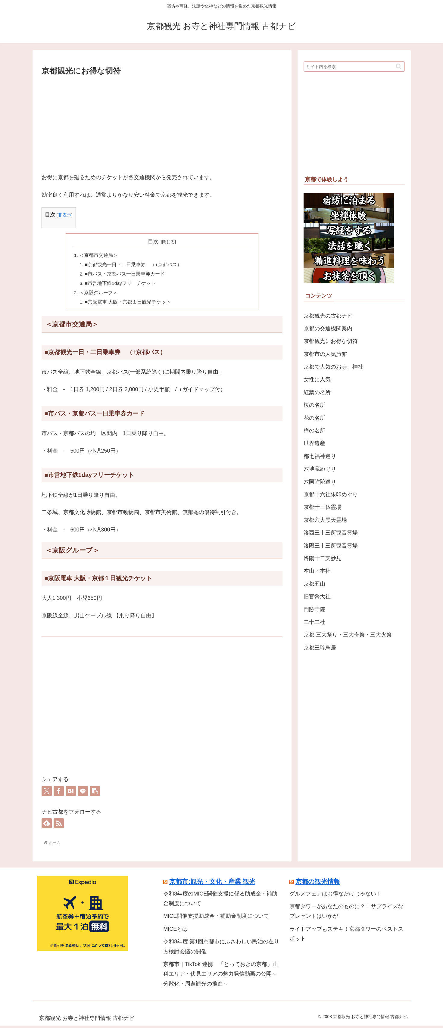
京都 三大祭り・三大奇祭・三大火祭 (348, 635)
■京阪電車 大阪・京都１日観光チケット (128, 304)
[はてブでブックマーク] (71, 793)
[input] (354, 66)
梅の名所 (314, 431)
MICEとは (175, 931)
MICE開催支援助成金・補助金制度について (216, 919)
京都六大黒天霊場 (325, 520)
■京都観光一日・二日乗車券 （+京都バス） (134, 265)
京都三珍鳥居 (320, 648)
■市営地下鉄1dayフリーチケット (121, 284)
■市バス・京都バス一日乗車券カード (125, 275)
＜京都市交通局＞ (99, 255)
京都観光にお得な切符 (331, 341)
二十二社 (314, 622)
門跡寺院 (314, 609)
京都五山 (314, 584)
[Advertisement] (162, 123)
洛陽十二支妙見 (323, 558)
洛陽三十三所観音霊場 (331, 546)
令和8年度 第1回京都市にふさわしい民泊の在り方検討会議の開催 (221, 949)
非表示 (64, 214)
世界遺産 (314, 443)
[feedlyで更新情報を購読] (47, 826)
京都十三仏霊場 (323, 507)
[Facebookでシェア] (59, 793)
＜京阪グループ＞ (99, 294)
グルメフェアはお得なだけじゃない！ (335, 896)
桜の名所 (314, 405)
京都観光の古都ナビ (328, 316)
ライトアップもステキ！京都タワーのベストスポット (346, 936)
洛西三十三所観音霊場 (331, 533)
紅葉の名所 (317, 392)
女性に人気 (317, 379)
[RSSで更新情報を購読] (59, 826)
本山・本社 (317, 571)
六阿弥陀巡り (320, 482)
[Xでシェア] (47, 793)
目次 (153, 241)
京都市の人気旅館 (325, 354)
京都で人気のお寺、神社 (333, 367)
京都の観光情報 (317, 883)
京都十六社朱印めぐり (331, 494)
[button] (95, 793)
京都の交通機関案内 (328, 329)
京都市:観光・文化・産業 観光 (212, 883)
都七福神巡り (320, 456)
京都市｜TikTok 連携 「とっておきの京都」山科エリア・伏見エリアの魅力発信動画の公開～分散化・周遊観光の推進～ (220, 976)
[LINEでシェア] (83, 793)
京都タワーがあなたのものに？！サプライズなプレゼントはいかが (346, 913)
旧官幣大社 (317, 596)
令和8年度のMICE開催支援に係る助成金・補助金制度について (220, 901)
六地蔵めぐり (320, 469)
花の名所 (314, 418)
